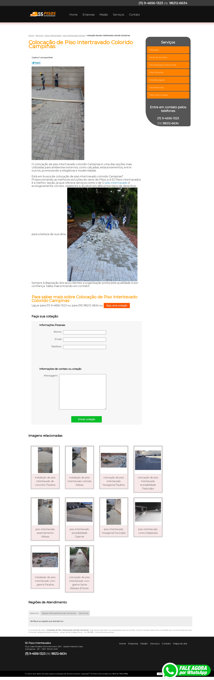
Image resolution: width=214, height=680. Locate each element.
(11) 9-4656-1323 (151, 3)
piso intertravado (116, 182)
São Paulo (83, 613)
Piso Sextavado (156, 87)
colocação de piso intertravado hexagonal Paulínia (114, 481)
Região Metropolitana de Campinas (59, 613)
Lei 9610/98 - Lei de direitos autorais (99, 632)
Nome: (80, 332)
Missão (103, 14)
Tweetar (36, 62)
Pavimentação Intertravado (163, 65)
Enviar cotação (86, 419)
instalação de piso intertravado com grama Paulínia (45, 581)
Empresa (88, 14)
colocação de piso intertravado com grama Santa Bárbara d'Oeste (79, 583)
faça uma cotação (116, 305)
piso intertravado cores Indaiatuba (148, 531)
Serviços (118, 14)
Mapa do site (180, 643)
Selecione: (34, 613)
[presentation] (60, 358)
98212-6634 (178, 3)
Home (73, 14)
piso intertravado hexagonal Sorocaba (114, 531)
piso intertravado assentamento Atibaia (45, 533)
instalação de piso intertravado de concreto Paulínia (45, 481)
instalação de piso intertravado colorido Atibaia (79, 481)
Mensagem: (75, 391)
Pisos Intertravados (158, 95)
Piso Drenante (156, 72)
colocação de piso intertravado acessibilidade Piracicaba (148, 483)
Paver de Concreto (158, 57)
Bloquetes (154, 50)
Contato (134, 14)
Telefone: (78, 347)
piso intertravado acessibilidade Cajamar (79, 533)
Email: (80, 340)
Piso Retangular (157, 80)
